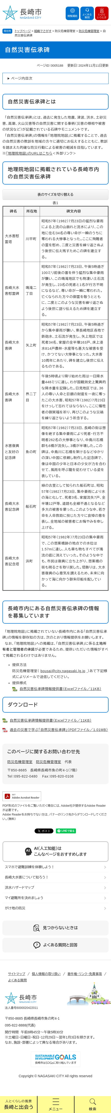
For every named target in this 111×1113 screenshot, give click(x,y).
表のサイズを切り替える (55, 195)
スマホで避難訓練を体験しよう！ (30, 867)
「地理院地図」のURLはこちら (29, 153)
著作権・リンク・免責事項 (84, 974)
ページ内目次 (21, 78)
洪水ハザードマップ (19, 888)
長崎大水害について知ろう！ (27, 877)
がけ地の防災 (15, 908)
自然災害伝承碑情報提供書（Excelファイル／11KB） (60, 689)
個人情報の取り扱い (46, 974)
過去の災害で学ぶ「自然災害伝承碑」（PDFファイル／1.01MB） (59, 730)
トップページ (23, 31)
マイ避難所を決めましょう (24, 898)
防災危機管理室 (89, 31)
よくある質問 (17, 980)
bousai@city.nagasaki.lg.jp (62, 671)
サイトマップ (16, 974)
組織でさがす (42, 31)
